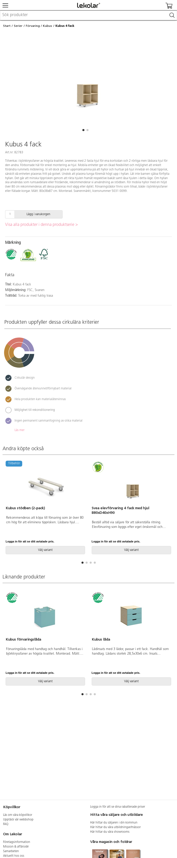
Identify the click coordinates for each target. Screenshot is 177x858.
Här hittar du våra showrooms (109, 831)
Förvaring (33, 26)
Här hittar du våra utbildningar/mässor (115, 827)
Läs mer (20, 430)
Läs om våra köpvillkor (17, 815)
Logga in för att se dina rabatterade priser (117, 806)
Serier (18, 26)
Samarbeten (11, 851)
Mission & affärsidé (16, 846)
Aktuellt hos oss (13, 855)
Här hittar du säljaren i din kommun (113, 822)
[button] (83, 130)
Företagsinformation (16, 842)
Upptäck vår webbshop (18, 819)
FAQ (5, 824)
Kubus (47, 26)
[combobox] (88, 15)
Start (6, 26)
